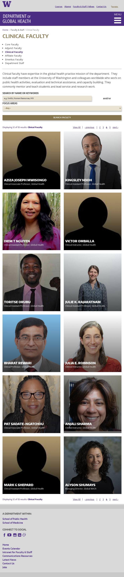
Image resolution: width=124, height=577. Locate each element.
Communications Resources (17, 551)
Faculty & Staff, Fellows (83, 4)
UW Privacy (47, 574)
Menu (117, 9)
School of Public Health (15, 514)
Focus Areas (10, 98)
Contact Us (101, 4)
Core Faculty (12, 39)
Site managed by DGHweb (80, 574)
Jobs (5, 562)
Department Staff (14, 58)
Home (5, 25)
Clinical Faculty (14, 47)
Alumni (67, 4)
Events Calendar (11, 543)
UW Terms (60, 574)
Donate (114, 4)
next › (115, 122)
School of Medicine (13, 518)
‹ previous (89, 122)
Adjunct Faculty (13, 43)
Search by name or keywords (21, 88)
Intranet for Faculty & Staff (17, 547)
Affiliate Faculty (13, 51)
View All (76, 122)
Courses (58, 4)
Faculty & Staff (17, 25)
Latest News (9, 555)
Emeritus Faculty (14, 54)
